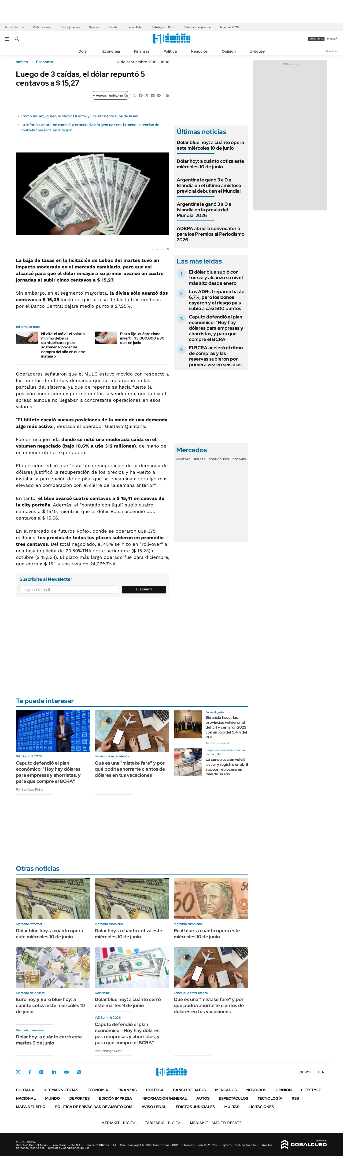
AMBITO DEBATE (216, 1122)
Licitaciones (261, 1106)
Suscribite (144, 589)
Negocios (199, 51)
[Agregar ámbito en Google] (110, 95)
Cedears (239, 459)
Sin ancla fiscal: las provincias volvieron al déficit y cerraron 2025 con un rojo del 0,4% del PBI (226, 727)
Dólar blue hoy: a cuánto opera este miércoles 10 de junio (210, 145)
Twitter (18, 1072)
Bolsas (199, 459)
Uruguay (257, 51)
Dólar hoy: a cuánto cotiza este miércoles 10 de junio (210, 164)
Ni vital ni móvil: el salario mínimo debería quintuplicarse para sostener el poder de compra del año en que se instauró (63, 345)
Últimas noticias (61, 1090)
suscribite (316, 38)
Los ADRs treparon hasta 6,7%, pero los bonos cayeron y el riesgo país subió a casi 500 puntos (216, 300)
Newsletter (332, 51)
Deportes (79, 1098)
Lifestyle (311, 1090)
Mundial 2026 (229, 27)
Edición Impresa (115, 1098)
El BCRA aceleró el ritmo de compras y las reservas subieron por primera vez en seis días (216, 356)
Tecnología (270, 1098)
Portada (25, 1090)
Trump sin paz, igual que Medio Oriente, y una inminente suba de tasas (79, 116)
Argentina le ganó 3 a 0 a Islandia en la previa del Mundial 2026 (204, 209)
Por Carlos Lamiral (217, 743)
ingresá (332, 38)
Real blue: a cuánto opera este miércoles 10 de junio (207, 934)
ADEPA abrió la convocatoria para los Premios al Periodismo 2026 (210, 234)
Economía (111, 51)
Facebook (30, 1072)
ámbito (22, 62)
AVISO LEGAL (154, 1106)
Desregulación (70, 27)
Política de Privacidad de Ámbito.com (93, 1106)
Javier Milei (134, 27)
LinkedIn (54, 1072)
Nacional (26, 1098)
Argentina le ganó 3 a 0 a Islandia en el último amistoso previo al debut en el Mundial (209, 185)
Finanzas (141, 51)
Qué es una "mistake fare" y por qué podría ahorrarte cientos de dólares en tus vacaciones (130, 769)
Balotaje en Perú (163, 27)
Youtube (66, 1072)
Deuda (113, 27)
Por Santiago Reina (29, 789)
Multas (231, 1106)
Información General (164, 1098)
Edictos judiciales (195, 1106)
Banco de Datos (189, 1090)
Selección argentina (197, 27)
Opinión (229, 51)
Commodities (219, 459)
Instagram (41, 1072)
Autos (203, 1098)
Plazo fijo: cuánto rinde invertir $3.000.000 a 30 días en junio (142, 338)
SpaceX (94, 27)
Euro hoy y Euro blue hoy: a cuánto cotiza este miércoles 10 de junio (50, 1005)
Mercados (226, 1090)
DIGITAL (119, 1122)
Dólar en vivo (42, 27)
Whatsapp (79, 1072)
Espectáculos (233, 1098)
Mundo (52, 1098)
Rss (295, 1098)
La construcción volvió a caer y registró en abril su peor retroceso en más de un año (227, 767)
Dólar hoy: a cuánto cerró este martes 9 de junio (49, 1040)
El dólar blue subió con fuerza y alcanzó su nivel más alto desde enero (216, 277)
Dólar (83, 51)
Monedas (183, 459)
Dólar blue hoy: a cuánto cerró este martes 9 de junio (128, 1002)
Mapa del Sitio (30, 1106)
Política (170, 51)
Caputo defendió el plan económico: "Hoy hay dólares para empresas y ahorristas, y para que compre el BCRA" (216, 328)
